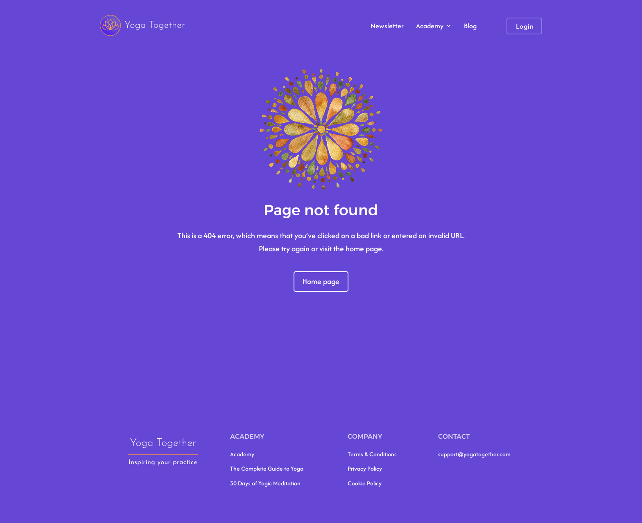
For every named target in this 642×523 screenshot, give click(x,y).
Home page (321, 281)
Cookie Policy (365, 483)
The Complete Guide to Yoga (266, 468)
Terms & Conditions (372, 454)
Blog (470, 27)
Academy (429, 27)
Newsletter (387, 27)
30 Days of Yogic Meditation (265, 483)
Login (525, 26)
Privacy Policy (365, 468)
